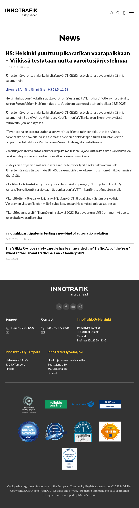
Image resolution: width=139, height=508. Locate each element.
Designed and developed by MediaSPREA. (69, 495)
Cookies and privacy (65, 490)
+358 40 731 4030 (22, 327)
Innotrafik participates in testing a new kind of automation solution (56, 233)
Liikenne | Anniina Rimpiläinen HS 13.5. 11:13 (36, 89)
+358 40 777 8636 (58, 327)
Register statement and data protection (104, 490)
